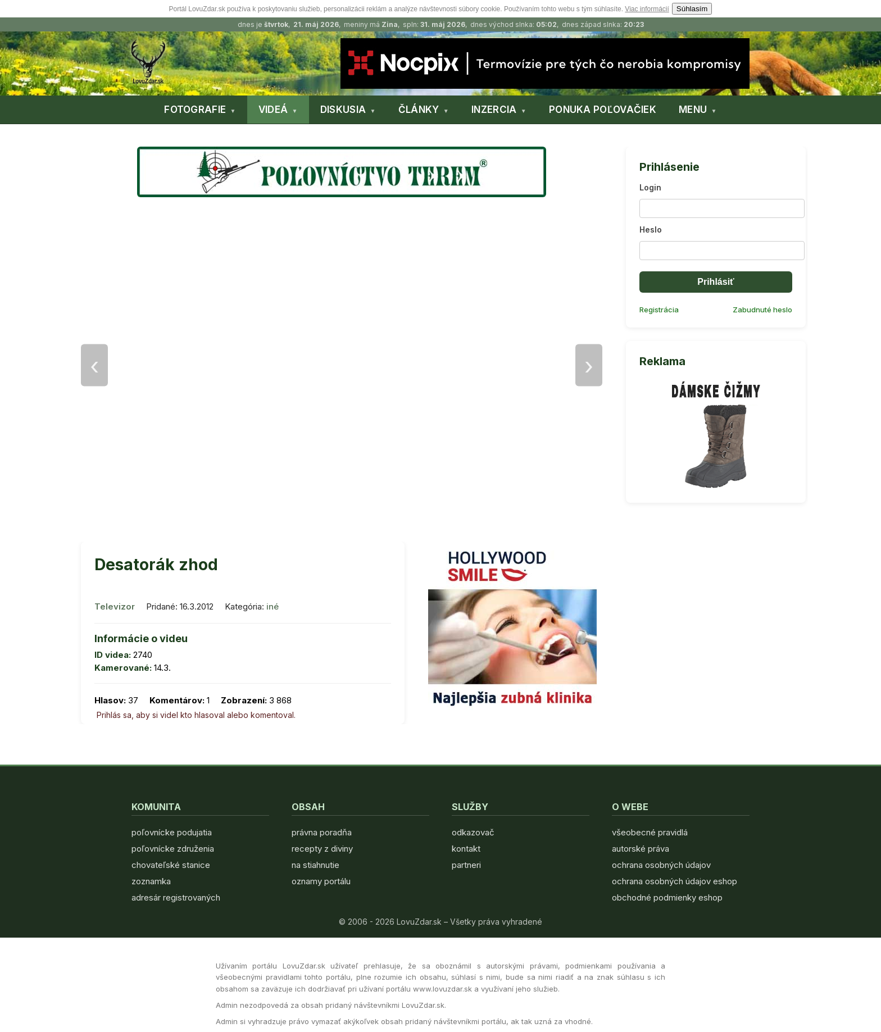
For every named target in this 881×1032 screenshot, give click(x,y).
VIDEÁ (273, 109)
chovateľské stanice (170, 865)
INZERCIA (493, 109)
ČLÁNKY (418, 109)
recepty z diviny (322, 848)
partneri (466, 865)
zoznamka (151, 881)
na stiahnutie (315, 865)
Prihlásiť (715, 282)
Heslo (650, 229)
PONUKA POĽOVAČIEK (602, 109)
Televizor (114, 606)
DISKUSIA (343, 109)
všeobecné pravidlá (650, 832)
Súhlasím (692, 8)
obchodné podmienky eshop (667, 897)
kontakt (466, 848)
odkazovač (473, 832)
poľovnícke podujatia (171, 832)
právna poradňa (322, 832)
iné (272, 606)
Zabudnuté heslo (762, 309)
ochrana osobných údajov (661, 865)
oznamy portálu (321, 881)
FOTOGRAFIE (195, 109)
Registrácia (659, 309)
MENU (693, 109)
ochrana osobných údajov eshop (674, 881)
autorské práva (640, 848)
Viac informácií (647, 9)
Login (650, 187)
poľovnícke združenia (172, 848)
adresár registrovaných (175, 897)
